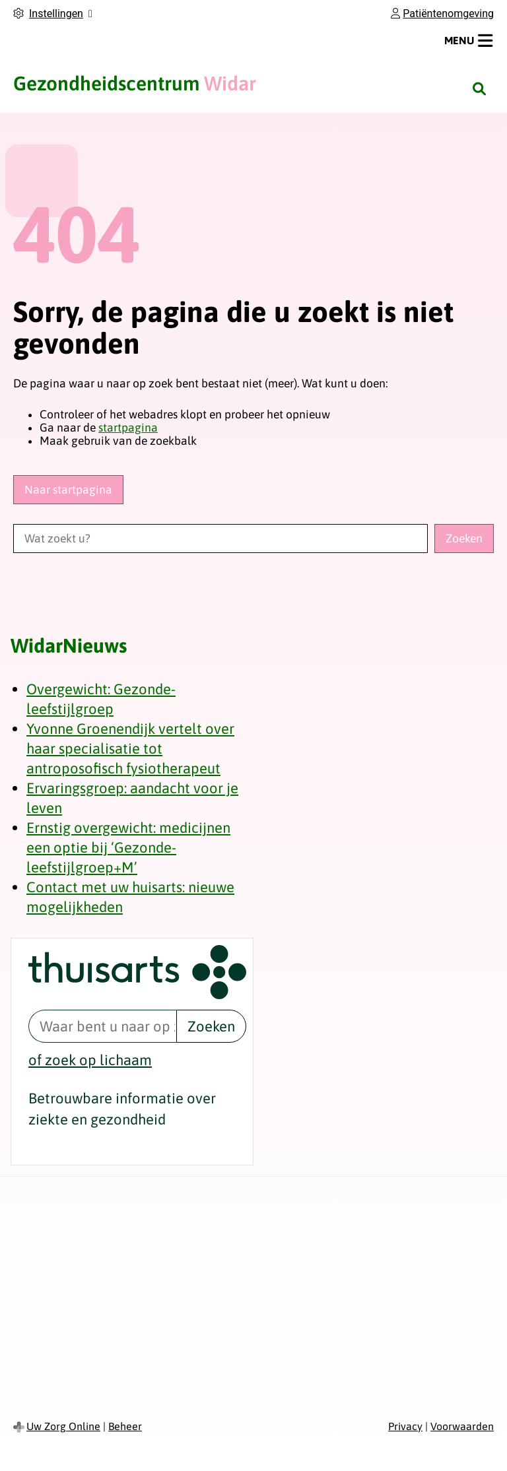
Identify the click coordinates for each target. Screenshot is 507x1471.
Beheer (125, 1426)
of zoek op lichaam (90, 1059)
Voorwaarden (462, 1426)
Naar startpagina (68, 489)
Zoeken (211, 1026)
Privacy (405, 1426)
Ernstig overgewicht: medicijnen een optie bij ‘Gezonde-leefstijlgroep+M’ (128, 847)
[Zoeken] (479, 88)
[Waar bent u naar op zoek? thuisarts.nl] (102, 1026)
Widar (134, 83)
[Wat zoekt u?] (220, 538)
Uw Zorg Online (63, 1426)
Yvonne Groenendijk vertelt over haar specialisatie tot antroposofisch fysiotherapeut (130, 748)
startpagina (128, 427)
